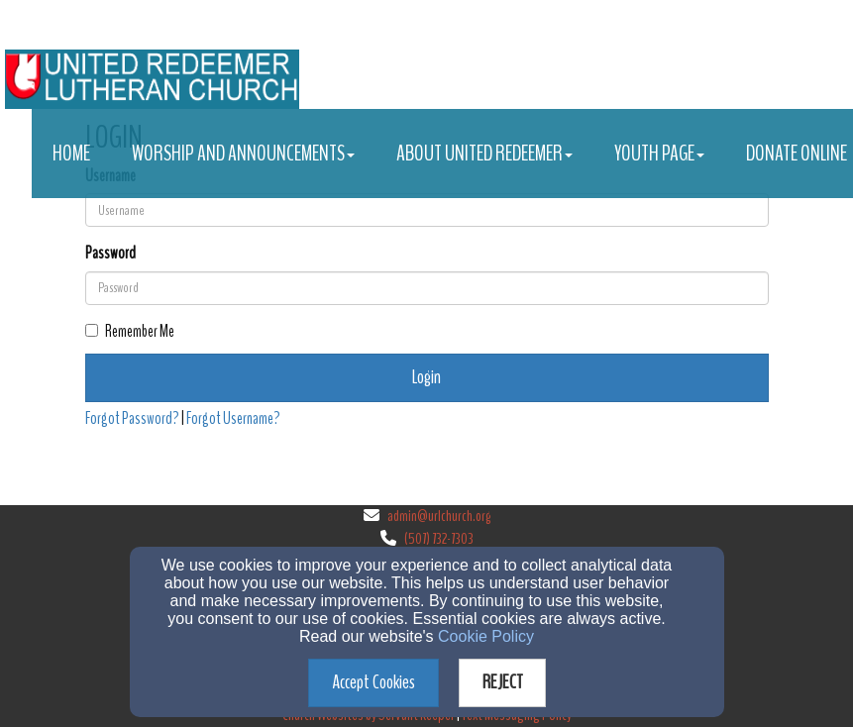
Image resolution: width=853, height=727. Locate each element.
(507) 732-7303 (439, 539)
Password (110, 253)
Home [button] (71, 153)
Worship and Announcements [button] (243, 153)
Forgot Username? (233, 418)
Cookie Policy (486, 636)
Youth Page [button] (659, 153)
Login (426, 377)
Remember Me (129, 331)
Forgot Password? (132, 418)
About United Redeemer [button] (484, 153)
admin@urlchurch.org (438, 516)
